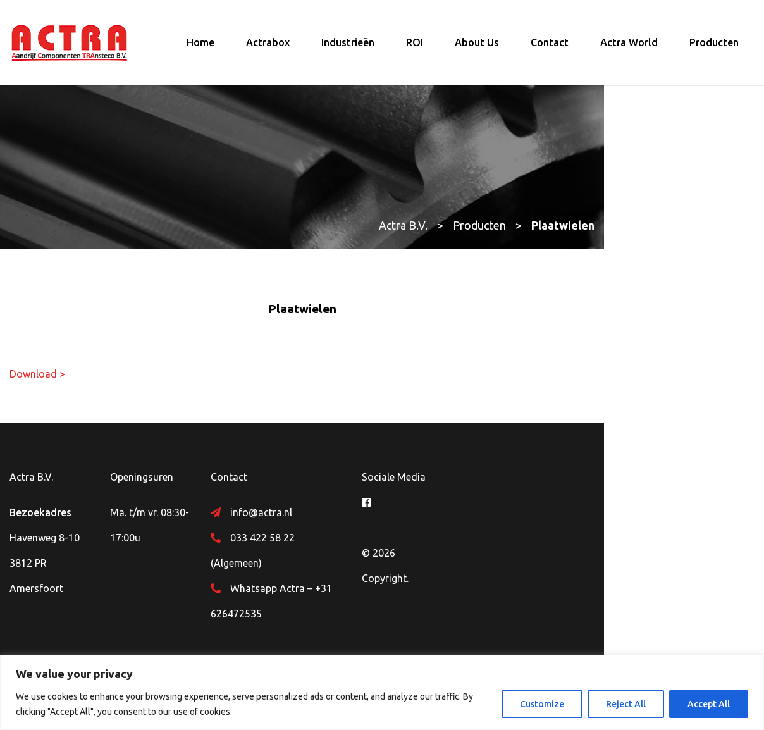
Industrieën (347, 47)
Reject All (626, 704)
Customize (542, 704)
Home (200, 47)
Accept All (708, 704)
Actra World (629, 47)
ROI (414, 47)
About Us (477, 47)
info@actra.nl (315, 522)
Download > (37, 383)
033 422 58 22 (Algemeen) (343, 547)
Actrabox (268, 47)
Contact (550, 47)
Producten (714, 47)
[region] (382, 692)
